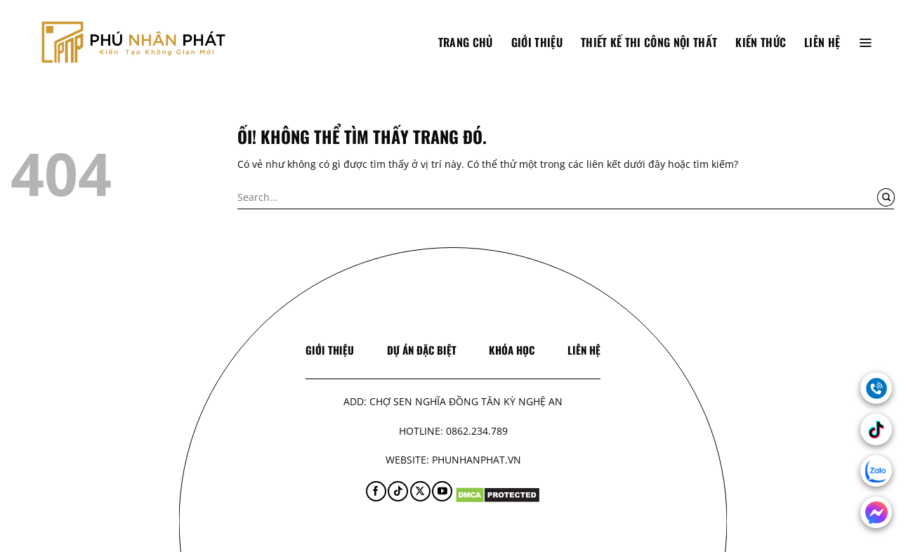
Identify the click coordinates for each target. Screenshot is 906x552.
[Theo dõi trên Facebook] (376, 491)
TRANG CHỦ (465, 42)
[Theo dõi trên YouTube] (442, 491)
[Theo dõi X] (420, 491)
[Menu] (865, 42)
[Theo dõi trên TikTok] (398, 491)
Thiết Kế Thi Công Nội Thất (649, 42)
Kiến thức (760, 42)
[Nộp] (886, 197)
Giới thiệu (537, 42)
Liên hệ (822, 42)
